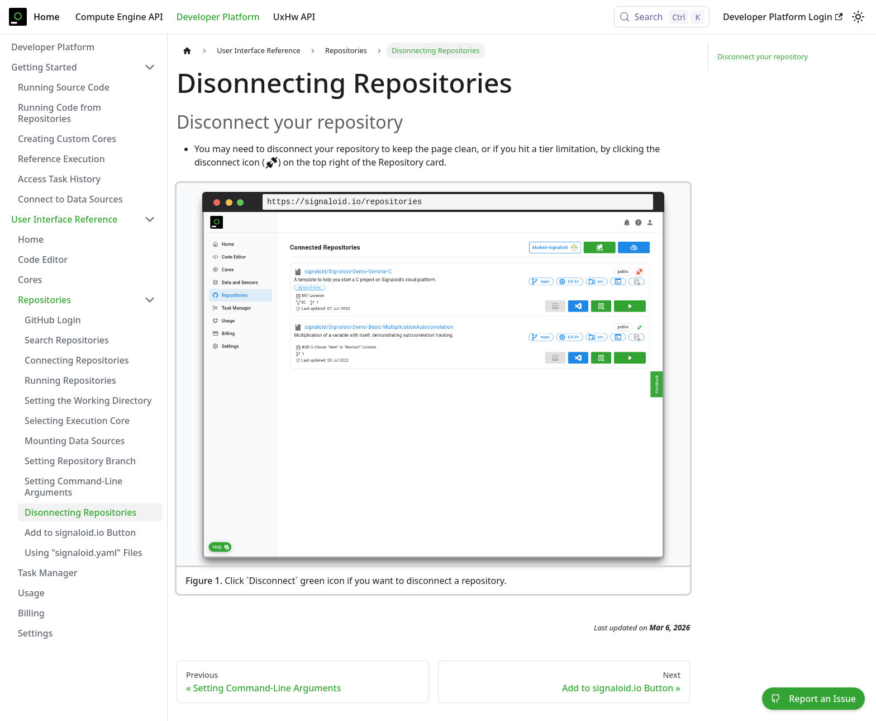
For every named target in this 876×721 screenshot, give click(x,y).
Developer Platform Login (782, 17)
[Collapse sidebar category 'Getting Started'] (149, 67)
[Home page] (187, 51)
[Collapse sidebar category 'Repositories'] (149, 300)
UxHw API (294, 17)
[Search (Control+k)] (662, 16)
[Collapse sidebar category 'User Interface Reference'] (149, 219)
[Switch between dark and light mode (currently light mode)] (858, 17)
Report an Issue (813, 698)
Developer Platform (218, 17)
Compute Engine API (119, 17)
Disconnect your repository (762, 56)
